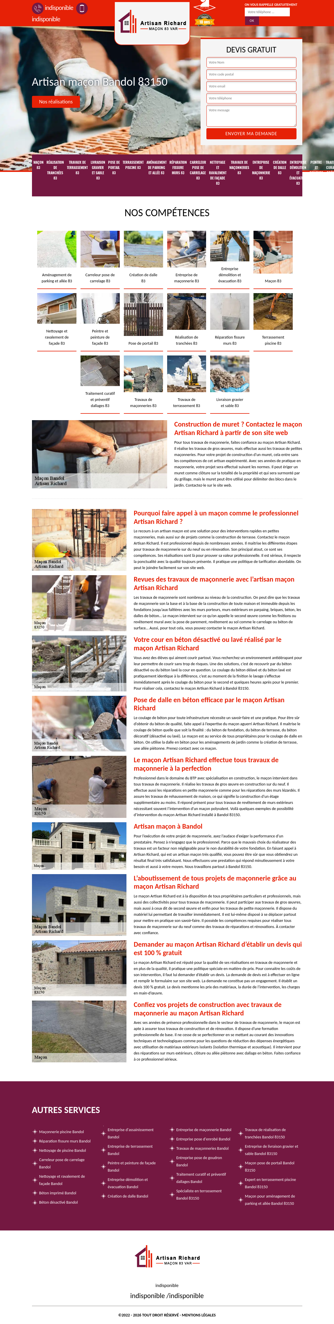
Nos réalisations (56, 101)
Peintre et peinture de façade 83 (316, 175)
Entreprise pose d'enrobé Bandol (203, 1139)
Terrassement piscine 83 (133, 165)
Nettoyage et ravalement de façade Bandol (62, 1180)
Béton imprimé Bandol (57, 1193)
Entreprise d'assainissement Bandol (131, 1133)
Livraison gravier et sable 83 (98, 170)
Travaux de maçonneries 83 (239, 167)
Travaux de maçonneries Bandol (202, 1148)
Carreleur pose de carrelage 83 (198, 170)
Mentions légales (199, 1315)
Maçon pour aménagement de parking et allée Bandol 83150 (270, 1200)
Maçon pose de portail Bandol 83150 (269, 1167)
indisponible (52, 8)
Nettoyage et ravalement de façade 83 (217, 173)
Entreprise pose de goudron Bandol (199, 1161)
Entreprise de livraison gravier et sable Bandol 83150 (271, 1150)
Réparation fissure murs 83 (178, 167)
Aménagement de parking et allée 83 (157, 167)
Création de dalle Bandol (128, 1196)
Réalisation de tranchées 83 (55, 170)
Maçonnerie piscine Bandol (61, 1131)
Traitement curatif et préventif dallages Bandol (201, 1178)
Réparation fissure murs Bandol (65, 1141)
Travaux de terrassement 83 (77, 167)
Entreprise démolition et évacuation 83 (298, 173)
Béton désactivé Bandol (58, 1202)
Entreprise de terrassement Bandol (130, 1150)
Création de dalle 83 (280, 167)
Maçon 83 (38, 165)
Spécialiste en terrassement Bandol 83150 (199, 1195)
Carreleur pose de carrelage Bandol (62, 1163)
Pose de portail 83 (114, 167)
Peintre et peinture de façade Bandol (132, 1167)
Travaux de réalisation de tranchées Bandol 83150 (265, 1133)
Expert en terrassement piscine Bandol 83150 (270, 1183)
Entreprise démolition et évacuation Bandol (128, 1183)
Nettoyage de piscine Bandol (62, 1150)
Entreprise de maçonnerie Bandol (204, 1129)
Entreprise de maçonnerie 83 (261, 170)
